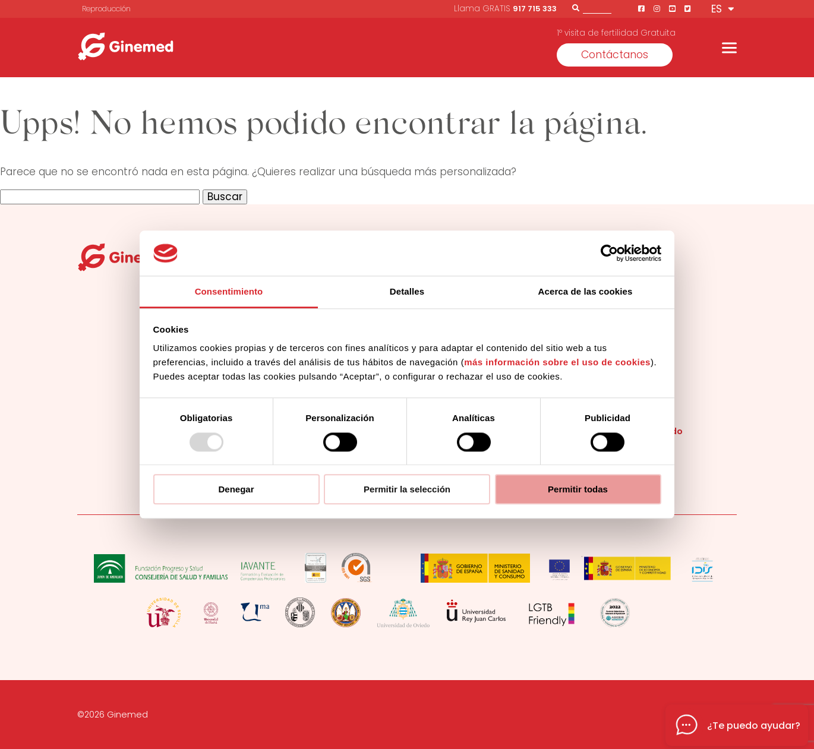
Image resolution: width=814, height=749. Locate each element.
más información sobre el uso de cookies (557, 363)
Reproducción (106, 9)
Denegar (236, 489)
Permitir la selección (407, 489)
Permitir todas (578, 489)
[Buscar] (576, 7)
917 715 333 (535, 9)
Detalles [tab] (407, 292)
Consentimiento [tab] (229, 292)
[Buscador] (597, 7)
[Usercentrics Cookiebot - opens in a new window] (609, 253)
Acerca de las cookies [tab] (585, 292)
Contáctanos (614, 55)
